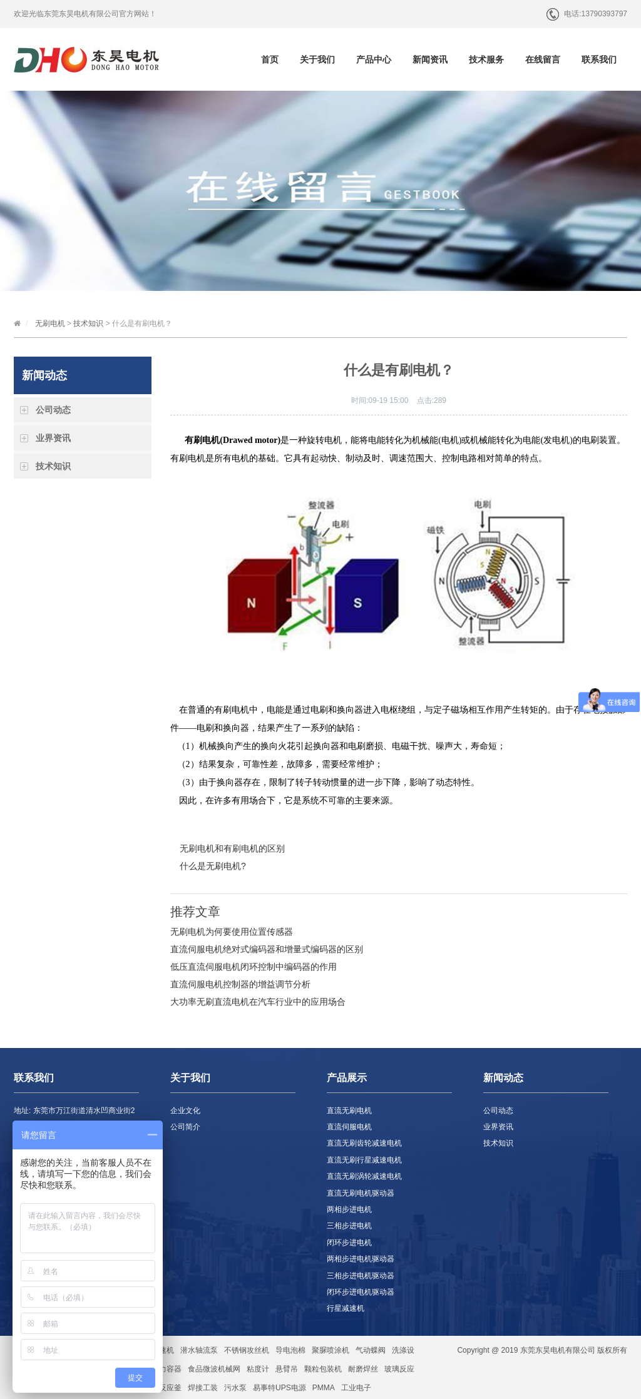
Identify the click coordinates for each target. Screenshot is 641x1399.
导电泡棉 (290, 1350)
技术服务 (486, 59)
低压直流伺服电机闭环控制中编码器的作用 (253, 967)
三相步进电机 (349, 1225)
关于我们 (317, 59)
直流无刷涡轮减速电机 (364, 1176)
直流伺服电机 (349, 1126)
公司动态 (53, 410)
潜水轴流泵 (199, 1350)
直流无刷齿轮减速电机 (364, 1143)
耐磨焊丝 (363, 1369)
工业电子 (356, 1387)
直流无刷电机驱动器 (360, 1193)
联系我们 (599, 59)
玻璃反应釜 (163, 1387)
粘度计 (258, 1369)
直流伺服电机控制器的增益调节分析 (240, 984)
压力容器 (166, 1369)
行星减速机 (345, 1308)
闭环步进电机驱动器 (360, 1292)
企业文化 (185, 1110)
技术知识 (88, 323)
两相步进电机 (349, 1209)
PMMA (323, 1387)
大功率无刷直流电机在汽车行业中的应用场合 (258, 1002)
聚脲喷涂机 (330, 1350)
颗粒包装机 (323, 1369)
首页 (270, 59)
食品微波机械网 (214, 1369)
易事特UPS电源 (279, 1387)
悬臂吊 (286, 1369)
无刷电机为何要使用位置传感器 (231, 932)
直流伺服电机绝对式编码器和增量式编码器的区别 (266, 949)
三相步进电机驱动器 (360, 1275)
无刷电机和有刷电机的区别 (232, 848)
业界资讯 (53, 438)
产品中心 (373, 59)
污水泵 (235, 1387)
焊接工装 (203, 1387)
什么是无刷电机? (213, 866)
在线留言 (542, 59)
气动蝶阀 (371, 1350)
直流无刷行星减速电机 (364, 1160)
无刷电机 (50, 323)
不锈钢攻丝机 (246, 1350)
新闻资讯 (430, 59)
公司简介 (185, 1126)
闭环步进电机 (349, 1242)
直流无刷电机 (349, 1110)
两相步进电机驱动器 (360, 1258)
